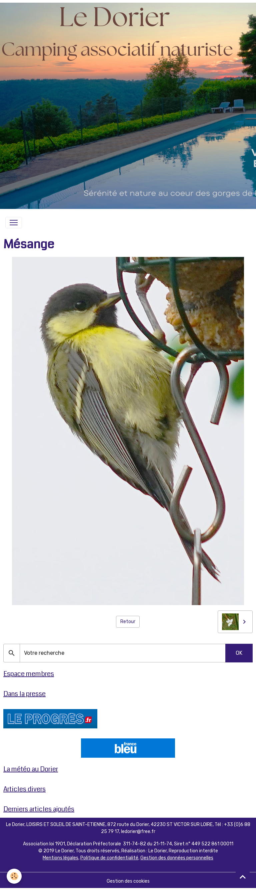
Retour (127, 621)
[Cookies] (14, 876)
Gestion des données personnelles (176, 858)
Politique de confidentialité (109, 858)
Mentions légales (60, 858)
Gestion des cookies (128, 881)
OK (239, 653)
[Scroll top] (242, 876)
